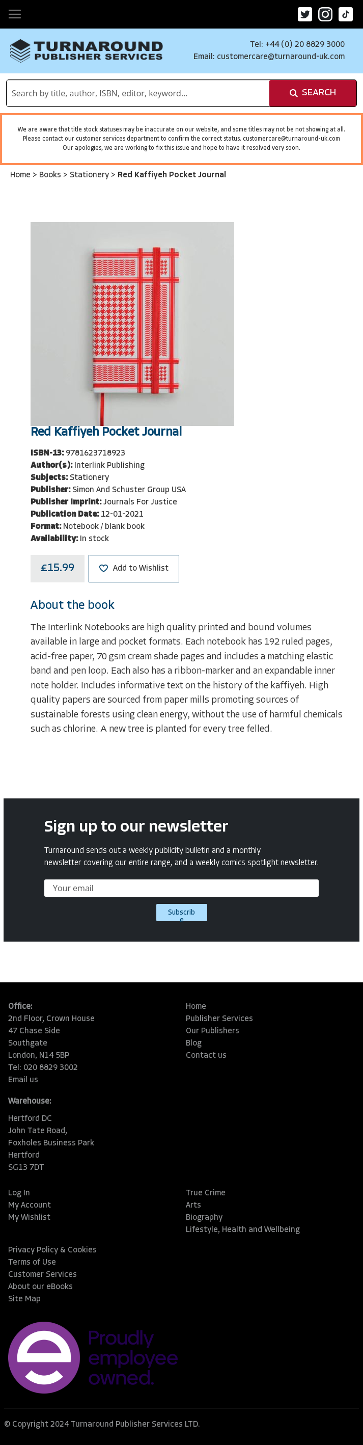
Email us (23, 1080)
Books (51, 175)
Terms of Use (32, 1263)
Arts (193, 1205)
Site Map (24, 1299)
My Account (29, 1205)
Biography (204, 1218)
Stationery (90, 175)
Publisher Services (219, 1019)
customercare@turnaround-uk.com (281, 57)
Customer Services (42, 1275)
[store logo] (86, 51)
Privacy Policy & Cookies (52, 1250)
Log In (19, 1193)
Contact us (206, 1056)
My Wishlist (29, 1218)
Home (21, 175)
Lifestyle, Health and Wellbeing (243, 1230)
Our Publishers (212, 1031)
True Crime (206, 1193)
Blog (194, 1043)
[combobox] (138, 93)
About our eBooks (40, 1287)
